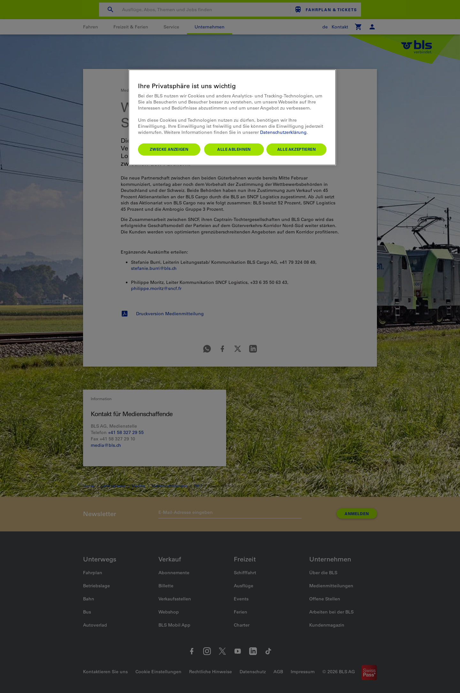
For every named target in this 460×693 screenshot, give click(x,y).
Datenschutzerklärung (283, 132)
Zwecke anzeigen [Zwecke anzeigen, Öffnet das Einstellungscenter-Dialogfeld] (169, 149)
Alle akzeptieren (296, 149)
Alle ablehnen (234, 149)
